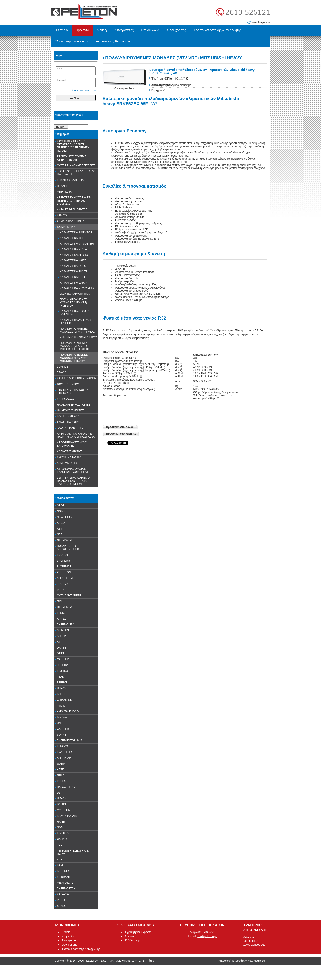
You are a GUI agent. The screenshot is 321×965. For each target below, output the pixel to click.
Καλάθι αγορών (260, 22)
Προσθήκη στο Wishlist (121, 433)
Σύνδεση (75, 97)
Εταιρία (66, 932)
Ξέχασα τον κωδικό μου (83, 90)
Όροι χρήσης (69, 944)
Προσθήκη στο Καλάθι (120, 427)
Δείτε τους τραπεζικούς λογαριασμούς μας (254, 941)
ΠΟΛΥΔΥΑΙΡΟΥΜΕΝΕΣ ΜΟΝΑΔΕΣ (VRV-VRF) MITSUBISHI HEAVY (173, 57)
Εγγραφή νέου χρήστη (138, 932)
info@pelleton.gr (207, 936)
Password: (61, 80)
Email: (59, 69)
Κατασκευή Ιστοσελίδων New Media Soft (242, 960)
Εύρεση (60, 126)
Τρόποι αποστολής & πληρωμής (81, 949)
